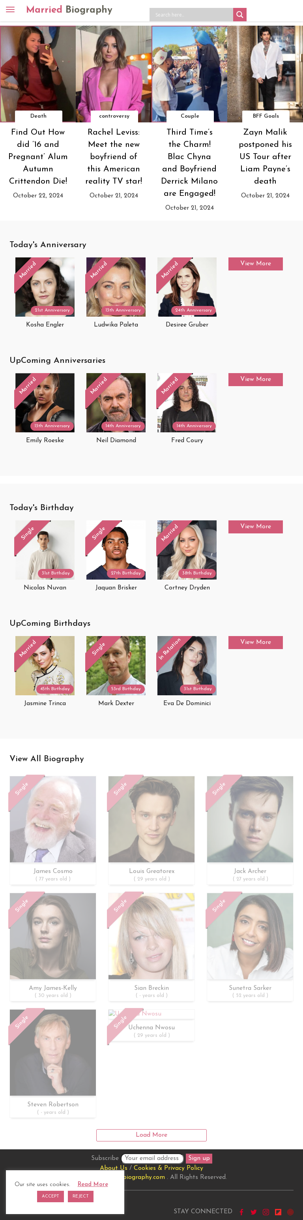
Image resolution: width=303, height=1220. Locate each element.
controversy (114, 116)
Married (69, 10)
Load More (151, 1135)
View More (255, 264)
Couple (190, 116)
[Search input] (193, 14)
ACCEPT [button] (50, 1196)
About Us (113, 1168)
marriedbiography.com (133, 1177)
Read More (93, 1185)
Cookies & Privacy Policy (168, 1168)
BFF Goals (266, 116)
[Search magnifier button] (240, 14)
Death (38, 116)
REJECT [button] (81, 1196)
